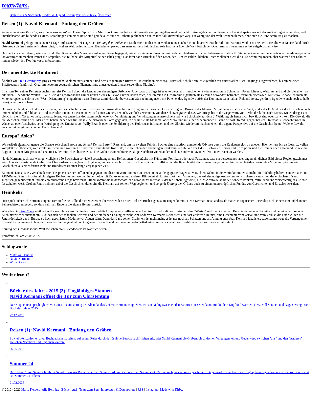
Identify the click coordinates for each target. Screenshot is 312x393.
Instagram (152, 389)
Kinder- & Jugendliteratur (58, 15)
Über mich (104, 15)
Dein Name (26, 211)
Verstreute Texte (86, 15)
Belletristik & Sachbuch (25, 15)
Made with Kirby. (171, 389)
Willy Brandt (18, 262)
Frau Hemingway (29, 81)
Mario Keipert (30, 389)
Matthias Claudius (21, 255)
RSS (140, 389)
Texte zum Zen (89, 389)
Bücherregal (69, 389)
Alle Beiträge (50, 389)
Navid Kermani (20, 258)
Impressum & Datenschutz (118, 389)
